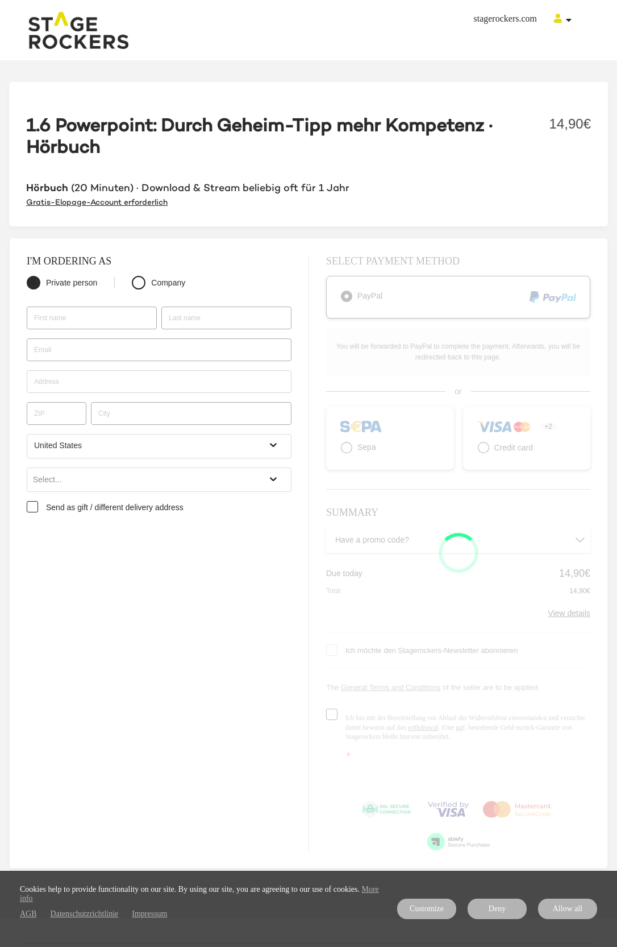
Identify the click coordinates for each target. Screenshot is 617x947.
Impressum (149, 913)
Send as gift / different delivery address (115, 507)
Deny (497, 908)
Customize (427, 908)
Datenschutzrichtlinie (85, 913)
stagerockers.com (505, 18)
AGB (28, 913)
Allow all (568, 908)
